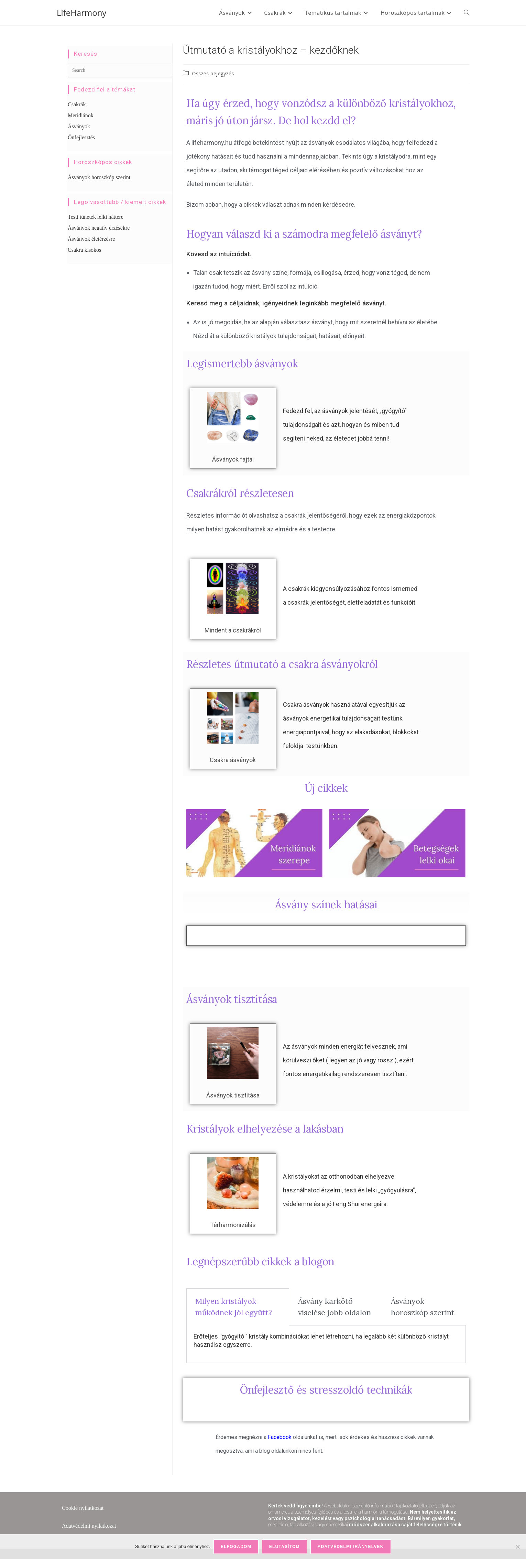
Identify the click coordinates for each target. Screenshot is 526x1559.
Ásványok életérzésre (91, 239)
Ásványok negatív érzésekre (99, 228)
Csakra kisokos (84, 250)
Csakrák (77, 104)
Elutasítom (284, 1546)
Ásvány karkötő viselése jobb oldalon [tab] (334, 1306)
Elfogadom (236, 1546)
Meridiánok (81, 115)
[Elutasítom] (517, 1546)
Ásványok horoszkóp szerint (99, 177)
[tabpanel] (326, 1344)
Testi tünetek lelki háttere (95, 217)
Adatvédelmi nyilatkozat (89, 1526)
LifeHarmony (81, 12)
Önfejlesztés (81, 137)
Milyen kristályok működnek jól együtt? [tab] (233, 1306)
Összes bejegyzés (213, 73)
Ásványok (79, 126)
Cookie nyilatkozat (82, 1508)
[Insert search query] (120, 70)
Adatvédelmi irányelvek (351, 1546)
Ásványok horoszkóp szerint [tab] (422, 1306)
